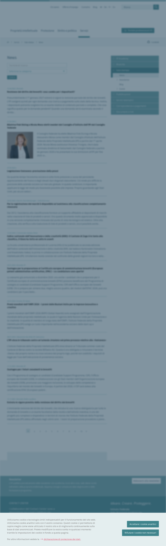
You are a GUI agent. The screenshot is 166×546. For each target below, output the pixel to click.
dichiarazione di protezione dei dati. (62, 539)
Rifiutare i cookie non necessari (140, 532)
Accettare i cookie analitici (143, 524)
